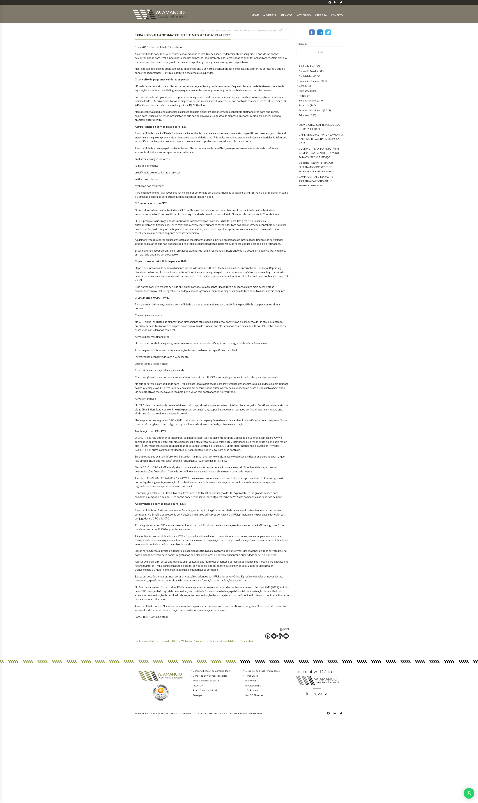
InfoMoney (250, 680)
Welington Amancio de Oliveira (198, 640)
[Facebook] (267, 636)
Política (303, 95)
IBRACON (198, 685)
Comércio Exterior (308, 71)
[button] (469, 793)
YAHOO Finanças (254, 695)
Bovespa (197, 695)
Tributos (303, 115)
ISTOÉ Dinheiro (253, 685)
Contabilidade (306, 76)
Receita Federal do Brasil (206, 680)
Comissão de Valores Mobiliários (210, 675)
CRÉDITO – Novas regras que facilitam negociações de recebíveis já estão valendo (316, 167)
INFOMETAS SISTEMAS (251, 713)
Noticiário (304, 15)
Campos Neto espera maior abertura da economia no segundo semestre (316, 181)
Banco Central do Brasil (205, 690)
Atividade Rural (307, 66)
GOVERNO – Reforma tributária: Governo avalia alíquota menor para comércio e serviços (319, 153)
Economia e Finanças (309, 81)
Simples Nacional (307, 100)
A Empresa (269, 15)
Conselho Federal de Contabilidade (211, 670)
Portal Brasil (251, 675)
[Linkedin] (280, 636)
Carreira (321, 15)
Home (255, 15)
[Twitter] (274, 636)
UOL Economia (252, 690)
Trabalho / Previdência (311, 110)
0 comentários (248, 640)
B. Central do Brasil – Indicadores (262, 670)
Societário (304, 105)
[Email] (286, 636)
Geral (302, 85)
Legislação (304, 90)
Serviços (286, 15)
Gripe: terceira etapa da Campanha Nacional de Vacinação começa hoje (321, 139)
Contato (337, 15)
